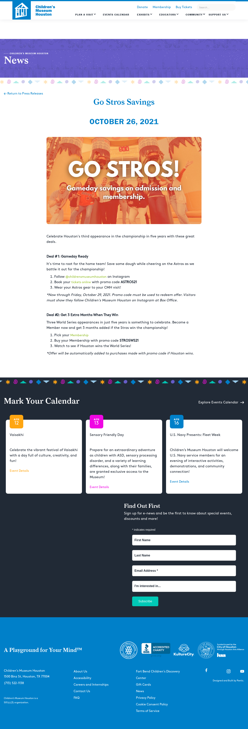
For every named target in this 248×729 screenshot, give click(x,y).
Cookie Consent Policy (152, 704)
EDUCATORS (167, 14)
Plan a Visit (84, 14)
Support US (217, 14)
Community (194, 14)
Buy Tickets (184, 7)
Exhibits (143, 14)
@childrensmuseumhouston (86, 276)
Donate (142, 7)
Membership (162, 7)
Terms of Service (147, 711)
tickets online (81, 282)
